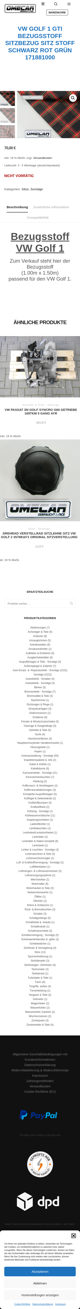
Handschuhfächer (38, 738)
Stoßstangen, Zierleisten (38, 964)
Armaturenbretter (38, 648)
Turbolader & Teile (38, 977)
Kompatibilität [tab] (38, 217)
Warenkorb (57, 12)
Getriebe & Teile (38, 730)
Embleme (38, 717)
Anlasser (38, 636)
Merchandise (38, 879)
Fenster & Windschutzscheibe (38, 721)
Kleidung (38, 781)
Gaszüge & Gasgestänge (38, 725)
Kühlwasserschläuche (37, 815)
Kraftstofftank (38, 806)
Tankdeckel (38, 973)
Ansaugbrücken (38, 640)
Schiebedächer (38, 943)
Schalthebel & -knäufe (38, 922)
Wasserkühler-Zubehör (38, 1011)
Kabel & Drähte (38, 764)
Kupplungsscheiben (38, 819)
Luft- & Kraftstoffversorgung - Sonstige (38, 862)
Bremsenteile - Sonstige (38, 691)
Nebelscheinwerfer (38, 892)
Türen (38, 982)
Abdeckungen (38, 627)
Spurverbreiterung (38, 956)
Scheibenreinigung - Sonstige (38, 935)
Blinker (38, 687)
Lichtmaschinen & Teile (38, 853)
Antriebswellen (38, 644)
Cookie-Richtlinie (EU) (40, 1091)
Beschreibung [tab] (17, 207)
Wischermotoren (38, 1016)
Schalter (38, 913)
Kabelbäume (38, 768)
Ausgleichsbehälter (38, 657)
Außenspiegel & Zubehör (38, 666)
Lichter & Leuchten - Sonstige (38, 849)
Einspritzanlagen (38, 708)
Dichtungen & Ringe (38, 704)
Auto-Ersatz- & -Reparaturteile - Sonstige (36, 670)
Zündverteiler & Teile (38, 1024)
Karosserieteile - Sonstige (37, 772)
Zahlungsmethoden (40, 1081)
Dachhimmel (38, 700)
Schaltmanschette (38, 930)
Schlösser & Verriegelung (38, 947)
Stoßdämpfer (38, 960)
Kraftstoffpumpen (38, 802)
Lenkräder (38, 836)
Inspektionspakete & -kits (38, 759)
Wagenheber (38, 1003)
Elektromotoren (38, 713)
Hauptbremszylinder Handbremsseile (38, 742)
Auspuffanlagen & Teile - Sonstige (38, 661)
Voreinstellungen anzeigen (40, 1295)
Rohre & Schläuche (38, 905)
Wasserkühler (38, 1007)
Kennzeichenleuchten (38, 777)
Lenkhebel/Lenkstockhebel (38, 832)
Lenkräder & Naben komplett (38, 841)
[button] (73, 1236)
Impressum (60, 1304)
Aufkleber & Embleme (38, 653)
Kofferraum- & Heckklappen (38, 785)
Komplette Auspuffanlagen (38, 794)
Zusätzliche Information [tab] (51, 207)
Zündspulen (38, 1020)
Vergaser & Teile (38, 994)
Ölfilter (38, 896)
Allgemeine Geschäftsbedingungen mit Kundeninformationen (40, 1056)
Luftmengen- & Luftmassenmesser (38, 871)
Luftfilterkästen (38, 866)
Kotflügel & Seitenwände (38, 798)
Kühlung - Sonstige (38, 811)
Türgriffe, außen (38, 986)
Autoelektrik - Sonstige (38, 683)
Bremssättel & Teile (38, 695)
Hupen (38, 751)
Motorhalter (38, 883)
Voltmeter (38, 999)
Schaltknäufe (38, 926)
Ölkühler (38, 900)
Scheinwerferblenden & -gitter (38, 939)
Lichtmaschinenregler (38, 858)
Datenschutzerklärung (42, 1304)
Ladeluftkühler (38, 824)
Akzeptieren (40, 1271)
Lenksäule (38, 845)
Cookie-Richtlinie (22, 1304)
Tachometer (38, 969)
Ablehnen (40, 1283)
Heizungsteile (38, 747)
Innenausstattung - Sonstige (37, 755)
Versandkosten (42, 158)
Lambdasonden (38, 828)
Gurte (38, 734)
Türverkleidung (38, 990)
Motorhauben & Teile (38, 888)
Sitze (25, 189)
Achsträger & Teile (38, 631)
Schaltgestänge (38, 918)
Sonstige (37, 189)
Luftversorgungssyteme (38, 875)
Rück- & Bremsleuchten (38, 909)
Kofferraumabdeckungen (38, 789)
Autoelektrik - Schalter (38, 678)
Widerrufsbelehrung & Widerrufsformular (39, 1070)
